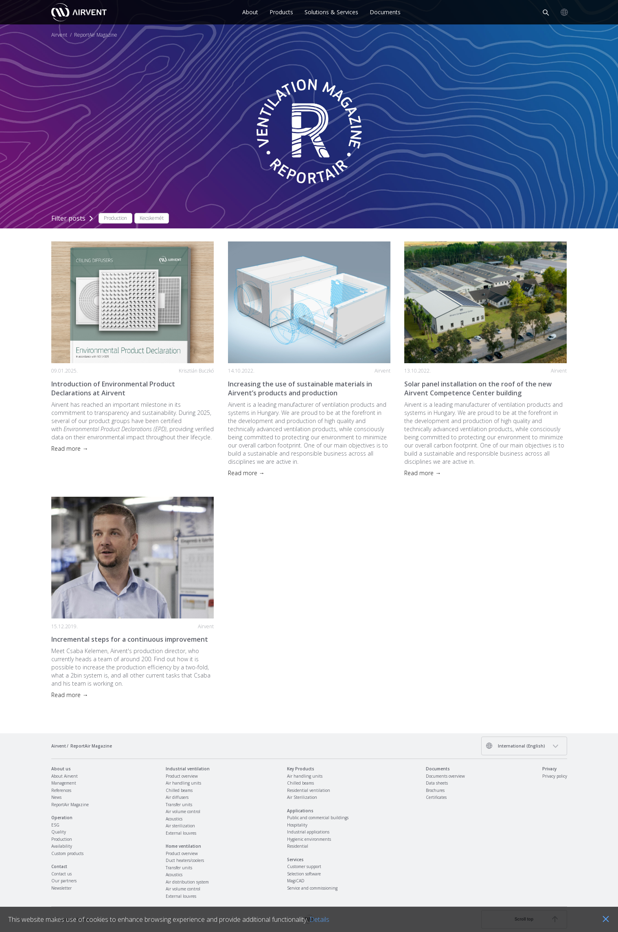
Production (61, 839)
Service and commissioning (312, 888)
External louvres (181, 833)
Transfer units (179, 804)
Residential (297, 846)
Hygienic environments (309, 839)
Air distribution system (187, 882)
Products (281, 12)
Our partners (64, 881)
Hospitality (297, 825)
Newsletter (61, 888)
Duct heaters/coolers (185, 860)
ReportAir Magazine (70, 804)
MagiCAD (296, 881)
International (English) (515, 745)
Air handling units (183, 783)
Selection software (304, 874)
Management (63, 783)
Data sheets (437, 783)
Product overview (182, 776)
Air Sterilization (302, 797)
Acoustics (174, 819)
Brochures (435, 790)
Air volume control (183, 811)
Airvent (59, 35)
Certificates (436, 797)
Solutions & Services (331, 12)
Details (319, 919)
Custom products (67, 853)
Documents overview (445, 776)
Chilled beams (179, 790)
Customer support (304, 866)
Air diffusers (177, 797)
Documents (385, 12)
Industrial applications (308, 832)
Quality (58, 832)
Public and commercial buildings (317, 817)
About (250, 12)
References (61, 790)
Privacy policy (554, 776)
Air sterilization (180, 826)
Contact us (61, 874)
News (56, 797)
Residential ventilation (308, 790)
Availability (61, 846)
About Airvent (64, 776)
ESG (55, 825)
